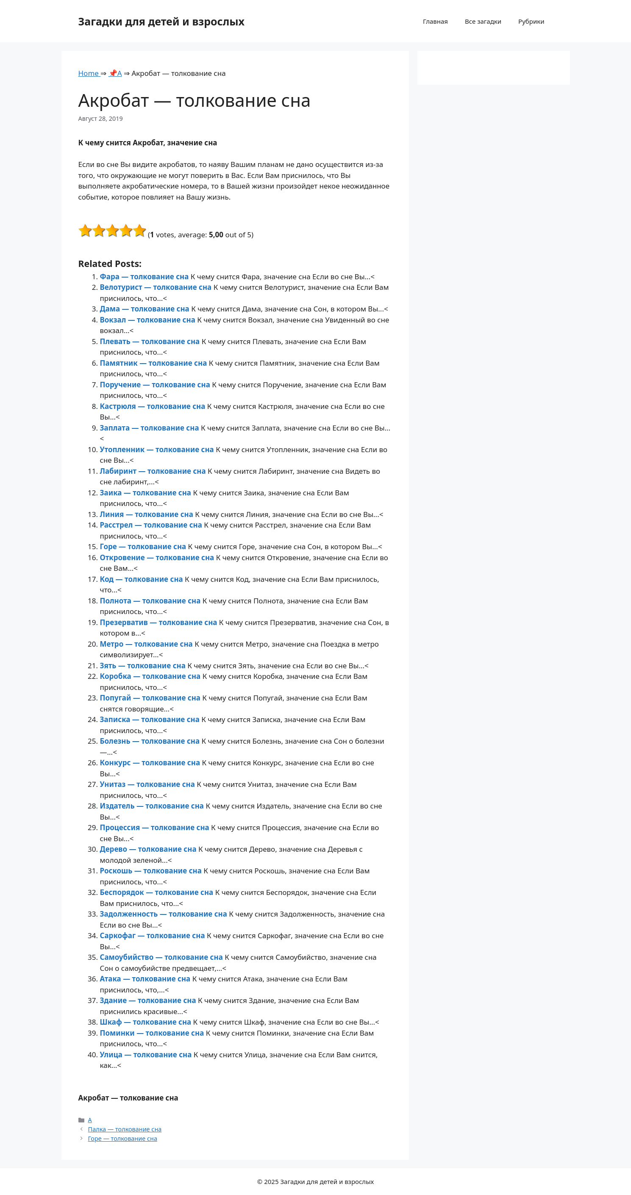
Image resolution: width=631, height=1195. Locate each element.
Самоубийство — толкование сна (162, 957)
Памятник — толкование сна (154, 363)
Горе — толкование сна (144, 546)
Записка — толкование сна (151, 719)
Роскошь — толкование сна (152, 870)
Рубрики (531, 21)
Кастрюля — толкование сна (153, 406)
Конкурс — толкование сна (151, 762)
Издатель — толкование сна (153, 806)
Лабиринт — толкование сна (154, 471)
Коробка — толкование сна (151, 676)
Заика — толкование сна (146, 492)
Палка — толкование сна (125, 1129)
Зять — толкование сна (144, 665)
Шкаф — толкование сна (146, 1022)
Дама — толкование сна (146, 309)
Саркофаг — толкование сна (153, 935)
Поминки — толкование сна (153, 1033)
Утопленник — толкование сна (158, 449)
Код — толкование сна (142, 579)
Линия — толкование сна (147, 514)
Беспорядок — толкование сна (157, 892)
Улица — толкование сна (147, 1054)
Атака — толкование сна (146, 979)
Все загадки (483, 21)
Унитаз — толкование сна (148, 784)
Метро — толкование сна (147, 644)
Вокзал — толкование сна (148, 320)
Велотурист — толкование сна (157, 287)
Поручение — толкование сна (156, 384)
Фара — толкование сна (145, 276)
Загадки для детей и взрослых (161, 21)
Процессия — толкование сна (155, 827)
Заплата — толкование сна (150, 428)
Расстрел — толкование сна (152, 525)
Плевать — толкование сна (151, 341)
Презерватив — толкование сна (159, 622)
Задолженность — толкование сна (164, 914)
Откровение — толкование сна (158, 557)
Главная (435, 21)
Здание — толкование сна (149, 1000)
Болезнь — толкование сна (151, 741)
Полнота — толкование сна (151, 601)
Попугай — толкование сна (151, 698)
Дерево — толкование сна (149, 849)
